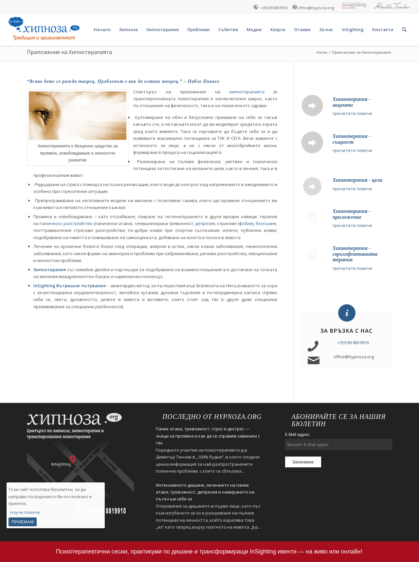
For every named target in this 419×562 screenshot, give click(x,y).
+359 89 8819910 (271, 7)
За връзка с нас (346, 330)
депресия (205, 223)
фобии (245, 223)
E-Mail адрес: (297, 434)
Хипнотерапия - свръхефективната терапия (355, 253)
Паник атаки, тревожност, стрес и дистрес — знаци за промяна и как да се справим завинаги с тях (208, 436)
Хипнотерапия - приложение (352, 214)
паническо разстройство (66, 223)
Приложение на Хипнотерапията (69, 52)
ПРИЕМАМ (22, 521)
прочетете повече (352, 113)
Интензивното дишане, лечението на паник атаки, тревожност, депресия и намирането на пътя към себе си (205, 492)
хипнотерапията (246, 92)
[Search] (404, 29)
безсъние (266, 223)
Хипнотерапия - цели (358, 180)
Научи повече (25, 512)
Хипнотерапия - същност (352, 139)
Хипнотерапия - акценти (352, 102)
